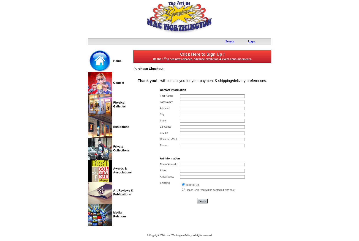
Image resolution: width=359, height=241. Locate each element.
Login (251, 41)
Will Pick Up (192, 184)
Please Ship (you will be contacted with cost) (210, 190)
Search (229, 41)
